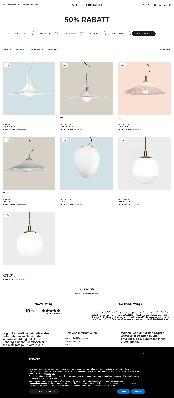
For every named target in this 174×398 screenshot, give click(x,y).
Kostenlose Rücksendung (73, 341)
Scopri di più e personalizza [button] (44, 391)
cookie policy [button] (51, 374)
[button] (16, 33)
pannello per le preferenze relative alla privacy (98, 386)
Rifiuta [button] (123, 391)
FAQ (66, 344)
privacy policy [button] (99, 369)
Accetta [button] (138, 391)
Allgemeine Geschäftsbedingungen (77, 338)
